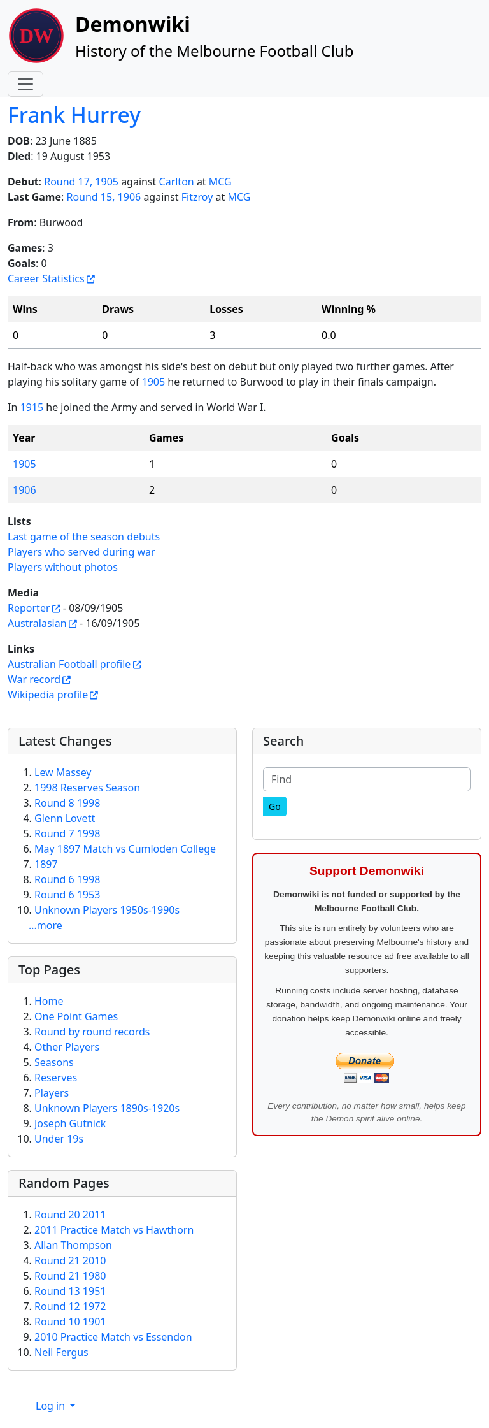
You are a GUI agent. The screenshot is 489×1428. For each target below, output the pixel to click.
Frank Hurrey (74, 114)
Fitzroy (197, 197)
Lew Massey (63, 772)
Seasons (54, 1062)
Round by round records (92, 1032)
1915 (31, 407)
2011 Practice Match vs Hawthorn (114, 1230)
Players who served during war (81, 552)
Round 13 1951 (70, 1291)
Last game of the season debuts (84, 537)
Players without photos (63, 567)
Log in (51, 1406)
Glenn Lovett (64, 818)
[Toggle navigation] (25, 84)
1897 (46, 864)
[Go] (275, 806)
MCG (220, 182)
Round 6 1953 (67, 895)
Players (51, 1093)
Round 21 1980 (70, 1276)
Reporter (29, 608)
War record (34, 679)
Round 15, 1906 (103, 197)
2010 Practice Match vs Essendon (113, 1337)
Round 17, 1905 (81, 182)
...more (45, 925)
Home (49, 1001)
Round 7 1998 (67, 833)
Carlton (176, 182)
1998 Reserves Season (87, 788)
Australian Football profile (69, 664)
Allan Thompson (73, 1245)
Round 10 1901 (70, 1322)
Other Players (66, 1047)
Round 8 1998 (67, 803)
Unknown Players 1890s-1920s (107, 1108)
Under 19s (58, 1139)
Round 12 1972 (70, 1306)
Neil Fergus (61, 1352)
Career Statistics (46, 278)
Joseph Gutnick (70, 1123)
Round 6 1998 (67, 879)
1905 (154, 382)
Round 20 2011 (70, 1215)
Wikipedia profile (48, 695)
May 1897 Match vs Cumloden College (125, 849)
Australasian (37, 623)
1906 (24, 490)
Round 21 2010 (70, 1260)
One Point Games (76, 1016)
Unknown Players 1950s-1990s (107, 910)
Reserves (55, 1078)
